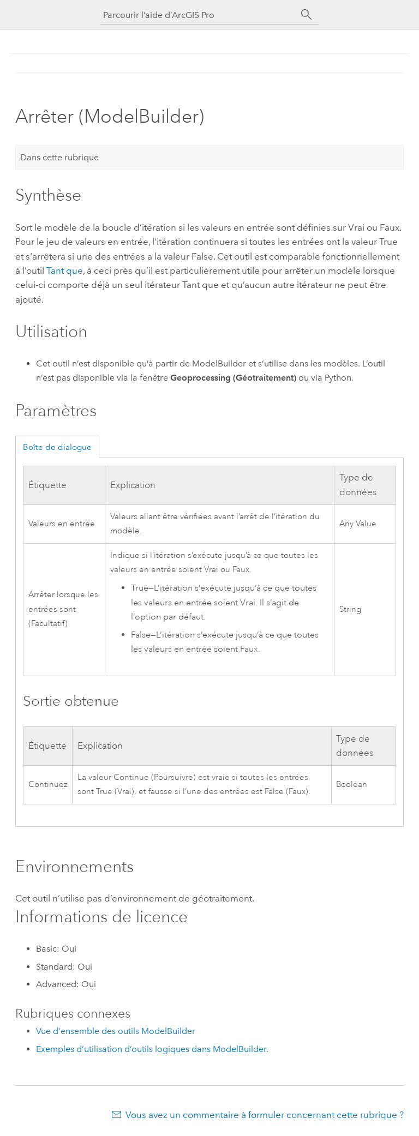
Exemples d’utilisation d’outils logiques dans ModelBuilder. (152, 1049)
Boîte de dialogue (57, 447)
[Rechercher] (306, 14)
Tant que (64, 270)
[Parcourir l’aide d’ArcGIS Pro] (198, 15)
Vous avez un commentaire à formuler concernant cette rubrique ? (264, 1114)
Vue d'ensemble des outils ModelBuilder (115, 1031)
